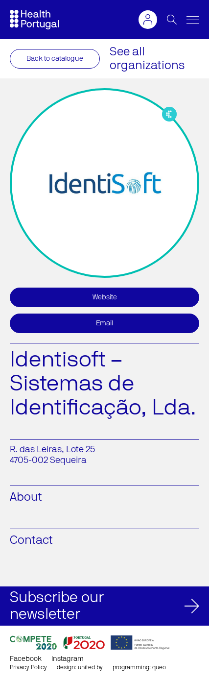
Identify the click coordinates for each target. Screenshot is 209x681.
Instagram (67, 659)
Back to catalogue (54, 58)
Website (105, 297)
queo (159, 667)
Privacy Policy (28, 667)
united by (90, 667)
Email (104, 323)
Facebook (26, 659)
